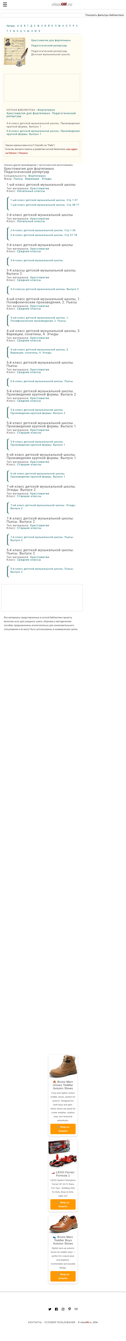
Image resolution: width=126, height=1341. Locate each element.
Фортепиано (46, 109)
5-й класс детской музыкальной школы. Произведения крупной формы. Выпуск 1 (37, 443)
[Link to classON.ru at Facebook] (56, 1309)
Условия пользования (59, 1322)
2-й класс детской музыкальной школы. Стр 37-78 (43, 235)
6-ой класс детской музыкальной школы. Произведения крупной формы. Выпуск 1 (37, 475)
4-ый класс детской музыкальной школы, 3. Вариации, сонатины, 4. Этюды (39, 351)
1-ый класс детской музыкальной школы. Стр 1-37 (44, 200)
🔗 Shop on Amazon (63, 1129)
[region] (42, 87)
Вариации (32, 178)
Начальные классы (31, 191)
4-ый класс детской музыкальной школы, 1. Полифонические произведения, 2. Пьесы (39, 319)
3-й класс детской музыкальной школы (36, 260)
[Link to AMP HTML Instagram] (63, 1309)
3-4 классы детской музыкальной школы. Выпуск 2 (44, 289)
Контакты (35, 1322)
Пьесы (18, 178)
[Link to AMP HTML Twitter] (50, 1309)
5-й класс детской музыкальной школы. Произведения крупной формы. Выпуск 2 (37, 411)
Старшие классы (29, 432)
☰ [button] (5, 4)
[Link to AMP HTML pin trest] (69, 1310)
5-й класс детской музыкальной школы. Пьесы (41, 381)
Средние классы (29, 251)
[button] (63, 15)
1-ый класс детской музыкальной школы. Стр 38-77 (44, 204)
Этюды (47, 178)
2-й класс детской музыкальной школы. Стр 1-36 (43, 230)
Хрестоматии (39, 188)
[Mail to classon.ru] (76, 1309)
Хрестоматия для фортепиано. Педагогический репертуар (41, 115)
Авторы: (11, 26)
